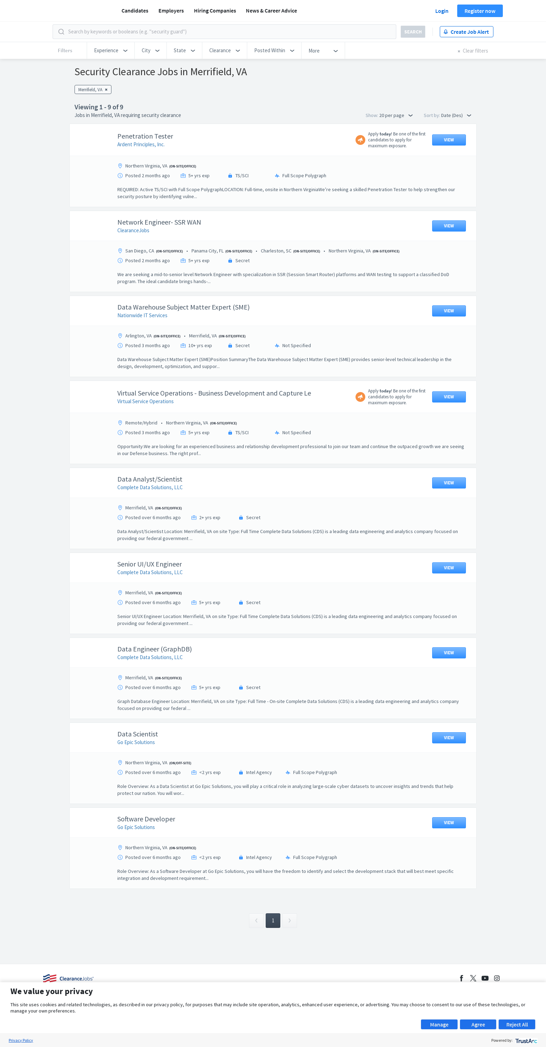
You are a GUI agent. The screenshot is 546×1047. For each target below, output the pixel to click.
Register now (480, 10)
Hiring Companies (215, 10)
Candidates (135, 10)
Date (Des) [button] (456, 115)
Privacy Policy (21, 1040)
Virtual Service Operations (145, 401)
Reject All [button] (517, 1024)
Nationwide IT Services (142, 315)
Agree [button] (478, 1024)
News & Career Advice (271, 10)
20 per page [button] (396, 115)
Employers (171, 10)
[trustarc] (526, 1040)
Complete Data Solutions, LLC (150, 487)
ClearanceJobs (133, 230)
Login (441, 10)
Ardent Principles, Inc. (141, 144)
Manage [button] (439, 1024)
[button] (110, 50)
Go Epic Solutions (136, 742)
